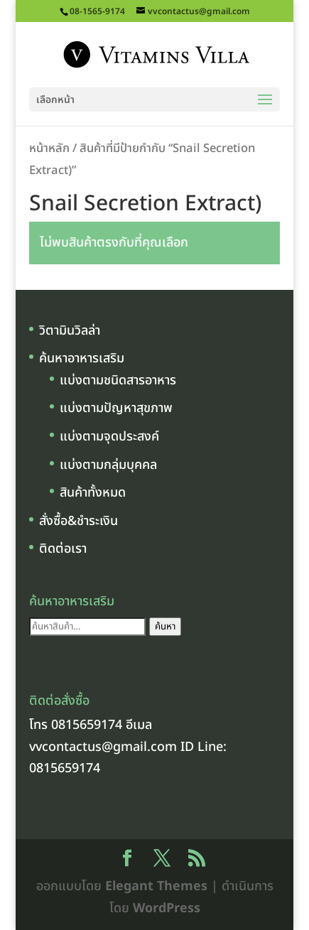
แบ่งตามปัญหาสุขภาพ (116, 408)
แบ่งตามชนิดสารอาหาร (118, 380)
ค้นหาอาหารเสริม (81, 358)
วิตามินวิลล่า (69, 330)
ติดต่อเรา (63, 548)
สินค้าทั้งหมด (93, 492)
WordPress (166, 908)
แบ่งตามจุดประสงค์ (109, 436)
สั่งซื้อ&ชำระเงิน (78, 521)
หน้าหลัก (49, 148)
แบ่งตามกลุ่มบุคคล (108, 465)
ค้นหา (165, 627)
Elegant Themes (156, 886)
